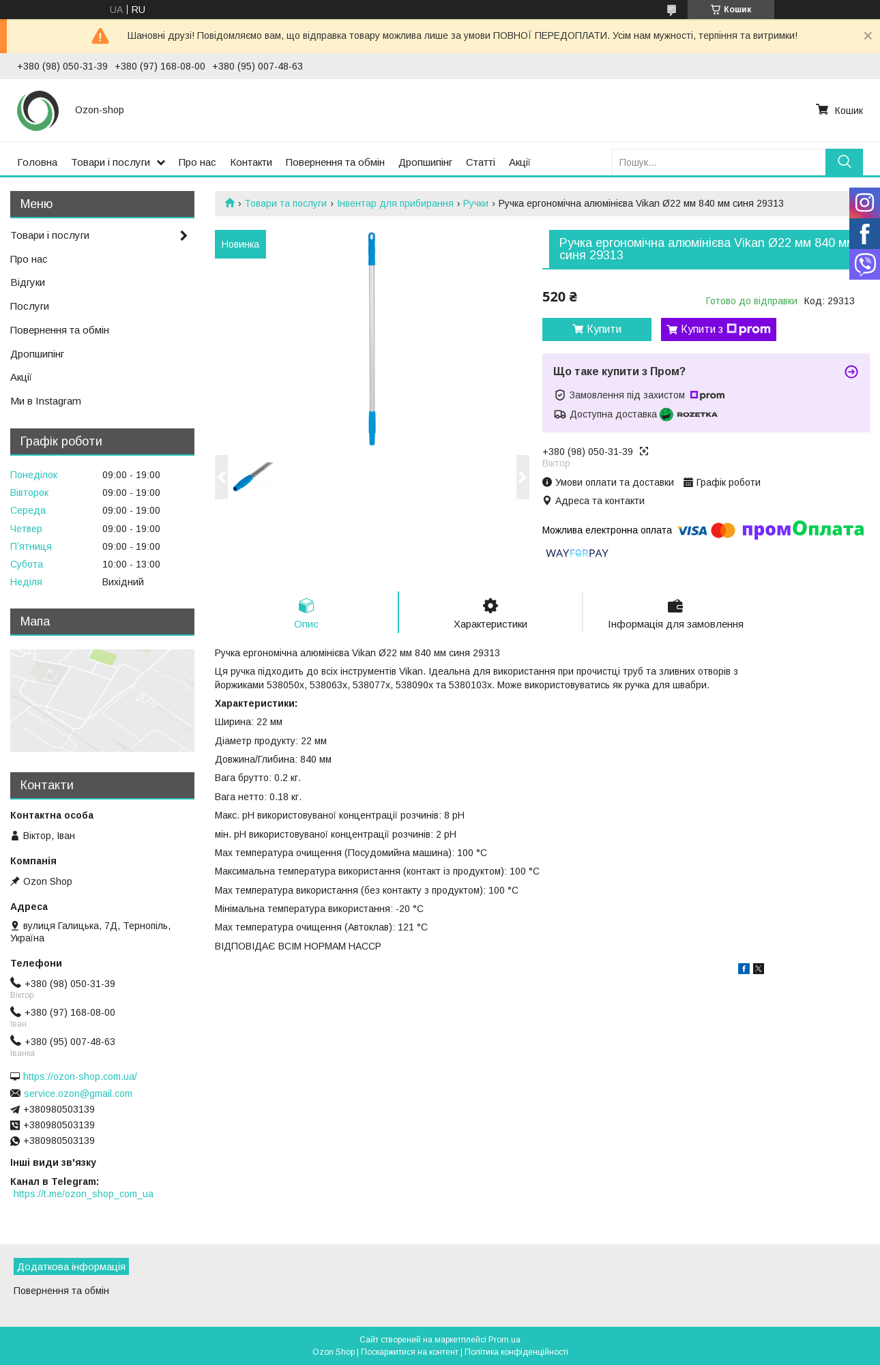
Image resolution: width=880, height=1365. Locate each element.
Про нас (197, 162)
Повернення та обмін (335, 162)
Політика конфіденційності (516, 1352)
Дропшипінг (425, 162)
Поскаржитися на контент (409, 1352)
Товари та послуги (285, 203)
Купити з (726, 329)
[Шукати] (844, 162)
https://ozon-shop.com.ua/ (80, 1076)
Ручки (475, 203)
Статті (480, 162)
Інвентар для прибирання (395, 203)
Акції (520, 162)
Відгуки (27, 282)
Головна (37, 162)
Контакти (251, 162)
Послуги (29, 306)
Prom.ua (504, 1340)
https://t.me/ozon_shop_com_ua (83, 1193)
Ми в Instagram (45, 401)
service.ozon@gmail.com (78, 1093)
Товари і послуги (110, 162)
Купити (604, 329)
